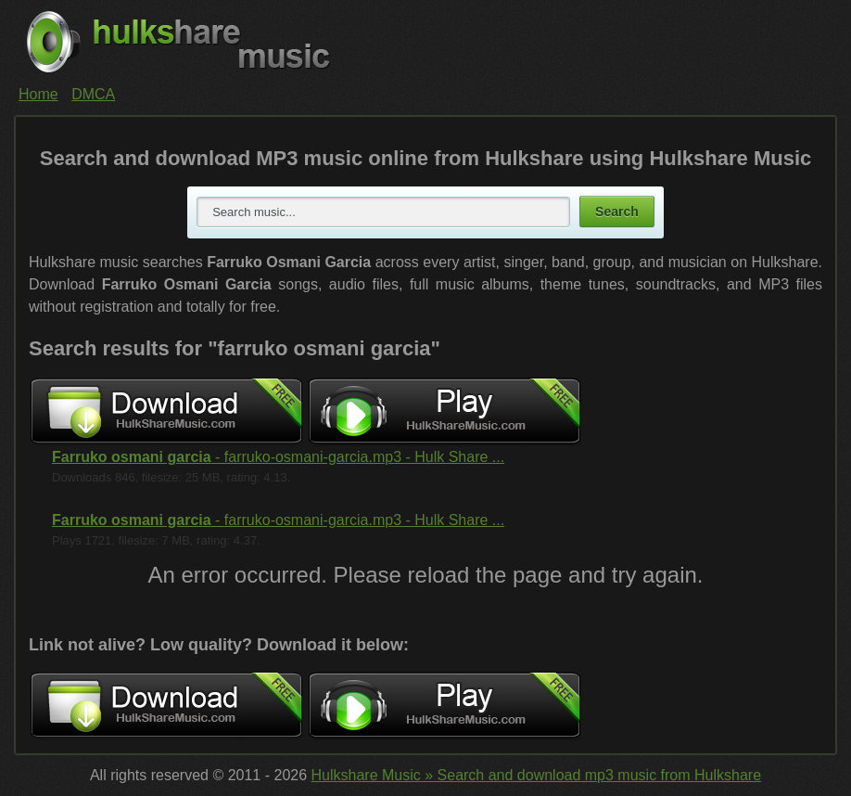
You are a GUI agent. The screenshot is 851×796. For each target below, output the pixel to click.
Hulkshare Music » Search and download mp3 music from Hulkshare (536, 775)
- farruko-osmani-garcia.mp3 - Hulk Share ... (278, 457)
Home (38, 94)
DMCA (93, 94)
